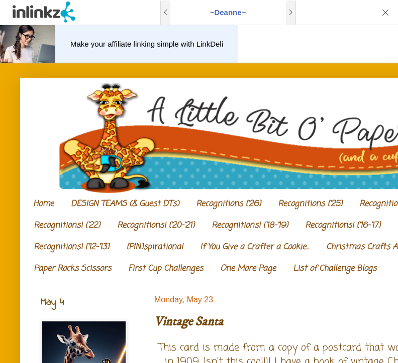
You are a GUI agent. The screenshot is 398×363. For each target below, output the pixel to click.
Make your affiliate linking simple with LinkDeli (146, 44)
